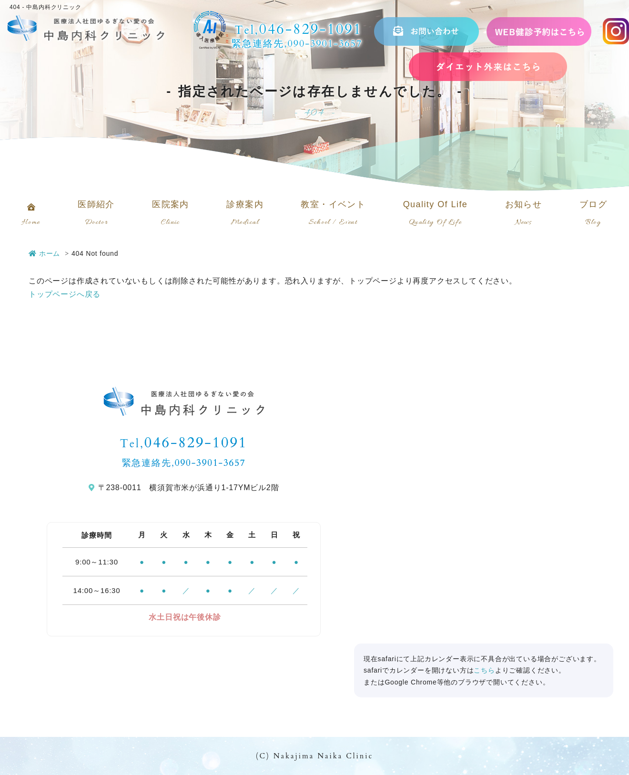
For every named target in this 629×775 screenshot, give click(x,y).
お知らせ (523, 215)
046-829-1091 (310, 29)
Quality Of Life (435, 215)
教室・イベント (333, 215)
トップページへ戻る (65, 294)
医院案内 (170, 215)
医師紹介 (96, 215)
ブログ (593, 215)
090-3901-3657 (324, 43)
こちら (484, 670)
